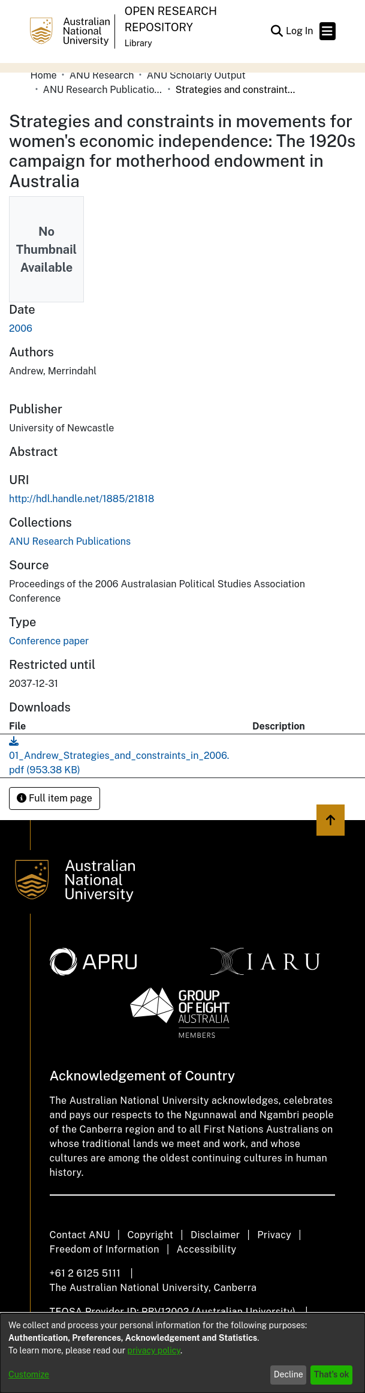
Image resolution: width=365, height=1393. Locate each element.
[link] (70, 541)
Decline (288, 1374)
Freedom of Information (104, 1249)
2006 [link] (20, 328)
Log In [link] (300, 31)
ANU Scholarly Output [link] (196, 75)
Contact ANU (80, 1235)
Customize (28, 1374)
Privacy (274, 1235)
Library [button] (138, 43)
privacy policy (154, 1350)
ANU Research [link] (102, 75)
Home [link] (44, 75)
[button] (277, 31)
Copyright (150, 1235)
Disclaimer (215, 1235)
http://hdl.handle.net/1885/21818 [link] (81, 499)
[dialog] (182, 1353)
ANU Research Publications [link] (103, 89)
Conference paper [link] (49, 641)
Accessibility (207, 1249)
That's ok (331, 1374)
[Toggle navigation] (327, 31)
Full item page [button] (54, 798)
